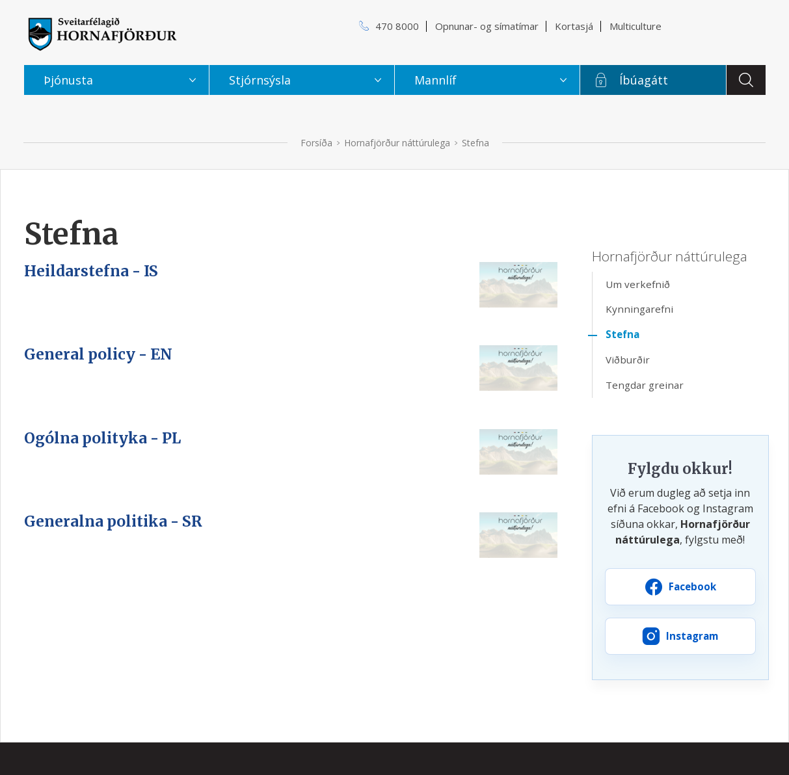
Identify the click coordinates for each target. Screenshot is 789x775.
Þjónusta (68, 80)
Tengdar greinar (645, 384)
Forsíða (316, 143)
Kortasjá (574, 26)
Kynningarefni (639, 308)
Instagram (692, 635)
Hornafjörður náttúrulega (397, 143)
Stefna (475, 143)
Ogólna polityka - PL (102, 438)
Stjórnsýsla (260, 80)
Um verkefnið (638, 284)
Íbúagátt (643, 80)
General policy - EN (98, 354)
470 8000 (397, 26)
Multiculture (635, 26)
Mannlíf (435, 80)
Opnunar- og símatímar (487, 26)
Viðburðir (628, 359)
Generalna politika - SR (113, 521)
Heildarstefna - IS (91, 271)
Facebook (692, 586)
